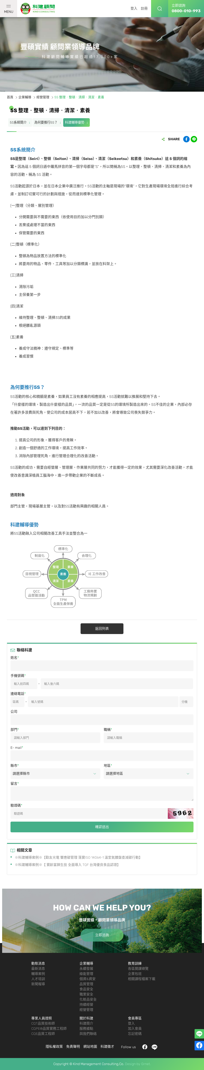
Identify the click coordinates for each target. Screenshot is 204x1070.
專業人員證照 (41, 1018)
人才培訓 (38, 979)
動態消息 (38, 963)
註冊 (144, 8)
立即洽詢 (102, 935)
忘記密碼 (135, 1034)
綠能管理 (86, 974)
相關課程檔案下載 (141, 979)
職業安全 (86, 994)
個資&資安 (88, 979)
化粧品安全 (88, 999)
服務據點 (86, 1029)
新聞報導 (38, 984)
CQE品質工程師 (43, 1034)
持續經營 (86, 1005)
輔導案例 (38, 974)
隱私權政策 (54, 1047)
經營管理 (86, 1010)
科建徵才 (107, 1047)
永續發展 (86, 969)
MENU (8, 9)
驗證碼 (15, 805)
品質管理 (86, 984)
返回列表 (102, 629)
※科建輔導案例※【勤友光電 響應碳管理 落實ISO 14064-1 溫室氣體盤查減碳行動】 (78, 857)
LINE (155, 1047)
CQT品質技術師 (43, 1023)
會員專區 (135, 1018)
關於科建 (86, 1018)
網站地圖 (90, 1047)
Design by (132, 1064)
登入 (133, 8)
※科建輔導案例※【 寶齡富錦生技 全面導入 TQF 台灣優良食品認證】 (67, 865)
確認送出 (102, 827)
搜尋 (160, 8)
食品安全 (86, 989)
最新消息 (38, 969)
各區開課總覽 (138, 969)
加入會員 (135, 1029)
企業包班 (135, 974)
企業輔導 (86, 963)
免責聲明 (73, 1047)
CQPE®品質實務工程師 (49, 1029)
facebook (145, 1047)
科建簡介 (86, 1023)
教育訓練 (135, 963)
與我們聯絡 (88, 1034)
